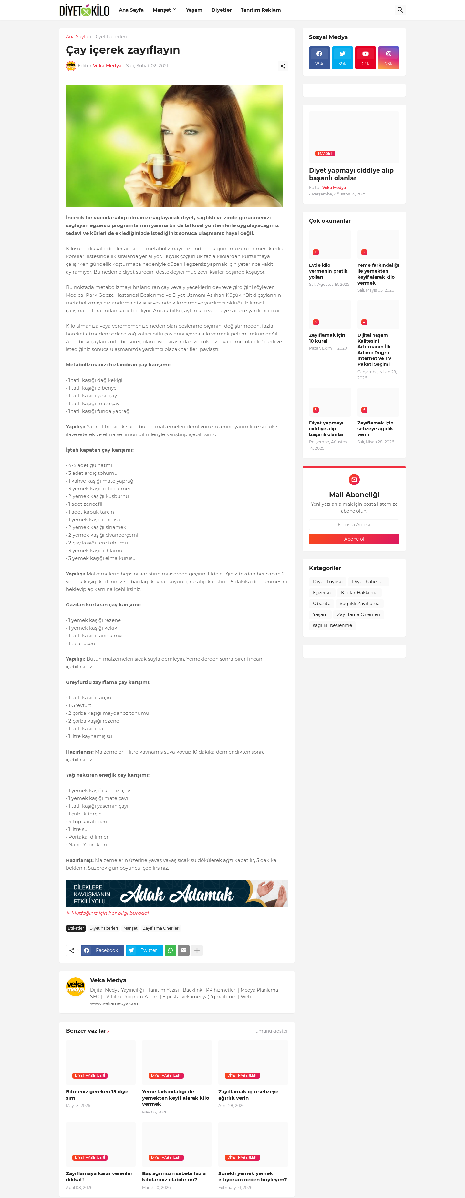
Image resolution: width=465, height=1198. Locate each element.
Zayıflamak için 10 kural (327, 338)
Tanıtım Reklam (261, 10)
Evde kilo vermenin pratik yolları (328, 271)
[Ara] (400, 10)
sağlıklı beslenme (332, 625)
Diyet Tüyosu (328, 581)
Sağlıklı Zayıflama (360, 603)
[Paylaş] (283, 66)
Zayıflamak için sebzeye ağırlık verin (248, 1094)
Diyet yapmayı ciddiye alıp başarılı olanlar (351, 174)
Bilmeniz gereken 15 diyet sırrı (98, 1094)
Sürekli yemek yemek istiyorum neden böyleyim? (252, 1176)
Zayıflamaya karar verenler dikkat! (99, 1176)
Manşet (162, 10)
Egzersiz (322, 592)
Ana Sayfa (131, 10)
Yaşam (194, 10)
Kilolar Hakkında (359, 592)
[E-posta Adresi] (354, 524)
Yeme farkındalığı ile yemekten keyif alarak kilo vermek (175, 1097)
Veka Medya (108, 980)
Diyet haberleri (110, 37)
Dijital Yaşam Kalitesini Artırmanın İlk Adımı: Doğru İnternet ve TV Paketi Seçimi (374, 349)
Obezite (321, 603)
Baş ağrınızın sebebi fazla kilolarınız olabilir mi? (174, 1176)
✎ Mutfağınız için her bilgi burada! (107, 913)
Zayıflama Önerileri (161, 928)
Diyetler (222, 10)
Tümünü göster (270, 1031)
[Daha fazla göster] (197, 950)
